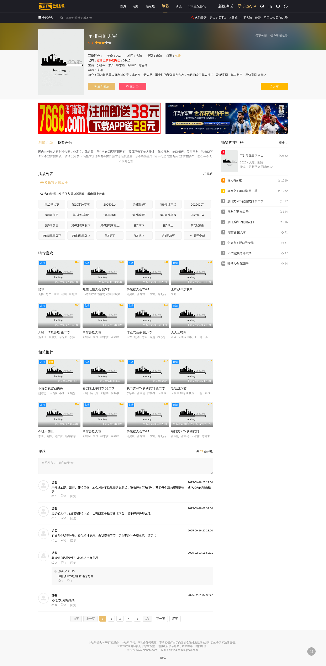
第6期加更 (51, 225)
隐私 (163, 657)
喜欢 (132, 86)
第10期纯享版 (81, 204)
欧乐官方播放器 (54, 182)
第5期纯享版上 (80, 235)
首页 (123, 6)
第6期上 (168, 225)
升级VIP (246, 6)
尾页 (175, 618)
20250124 (197, 215)
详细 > (262, 74)
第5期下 (110, 235)
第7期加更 (139, 215)
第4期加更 (168, 235)
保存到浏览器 (279, 35)
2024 (119, 55)
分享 (274, 86)
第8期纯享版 (81, 215)
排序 (208, 173)
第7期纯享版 (168, 215)
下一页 (160, 618)
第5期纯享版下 (51, 235)
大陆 (139, 55)
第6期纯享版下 (80, 225)
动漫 (178, 6)
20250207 (197, 204)
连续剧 (150, 6)
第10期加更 (51, 204)
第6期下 (139, 225)
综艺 (165, 6)
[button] (47, 142)
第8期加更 (51, 215)
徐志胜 (120, 65)
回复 (73, 496)
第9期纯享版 (168, 204)
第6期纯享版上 (110, 225)
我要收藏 (261, 35)
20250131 (110, 215)
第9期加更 (139, 204)
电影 (136, 6)
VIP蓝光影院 (197, 6)
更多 (283, 142)
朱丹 (111, 65)
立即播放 (101, 86)
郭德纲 (101, 65)
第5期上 (139, 235)
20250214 (110, 204)
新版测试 (225, 6)
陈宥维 (143, 65)
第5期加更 (197, 225)
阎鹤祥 (131, 65)
